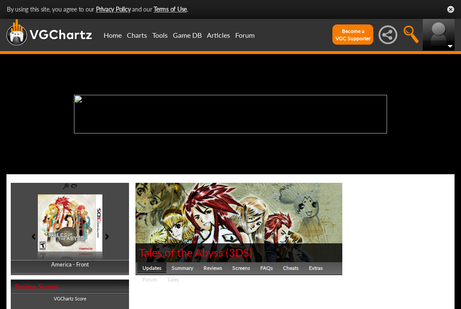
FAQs (266, 268)
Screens (241, 268)
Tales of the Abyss (181, 252)
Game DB (187, 35)
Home (113, 35)
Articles (218, 35)
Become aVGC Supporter (352, 35)
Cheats (290, 268)
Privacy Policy (113, 9)
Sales (173, 279)
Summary (182, 268)
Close (450, 9)
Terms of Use (170, 9)
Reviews (212, 268)
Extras (316, 268)
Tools (160, 35)
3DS (239, 252)
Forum (245, 35)
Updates (151, 268)
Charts (137, 35)
